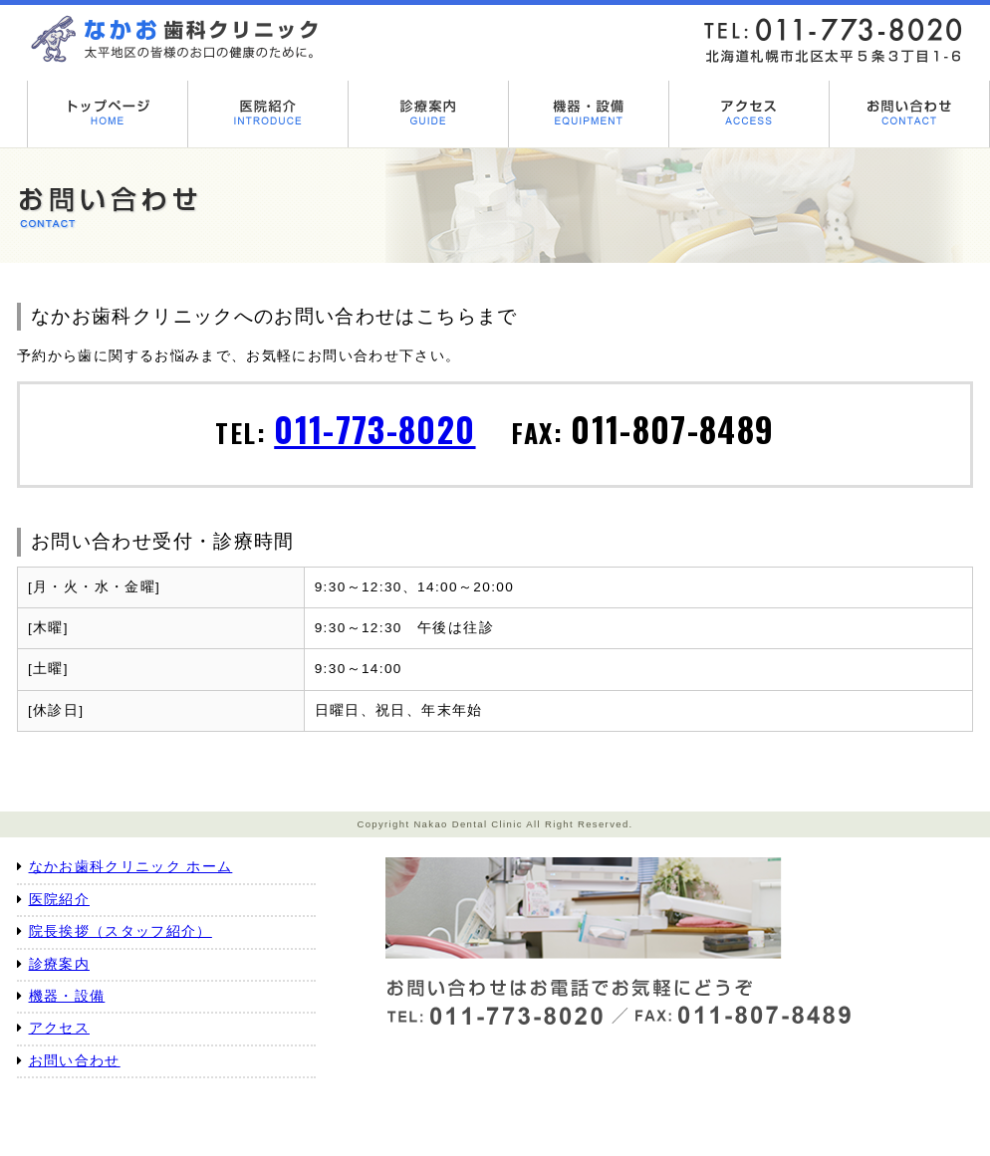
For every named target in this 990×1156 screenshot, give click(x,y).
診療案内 (59, 964)
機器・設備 (67, 996)
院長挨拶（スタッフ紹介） (120, 931)
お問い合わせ (75, 1060)
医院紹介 (59, 899)
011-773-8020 (374, 428)
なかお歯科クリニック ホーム (131, 866)
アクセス (59, 1028)
